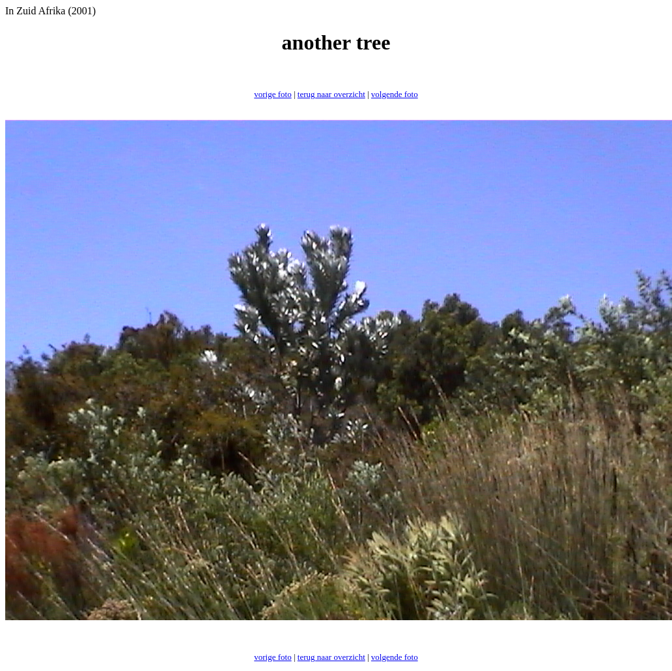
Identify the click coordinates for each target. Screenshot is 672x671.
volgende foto (394, 94)
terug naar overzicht (331, 94)
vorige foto (272, 94)
